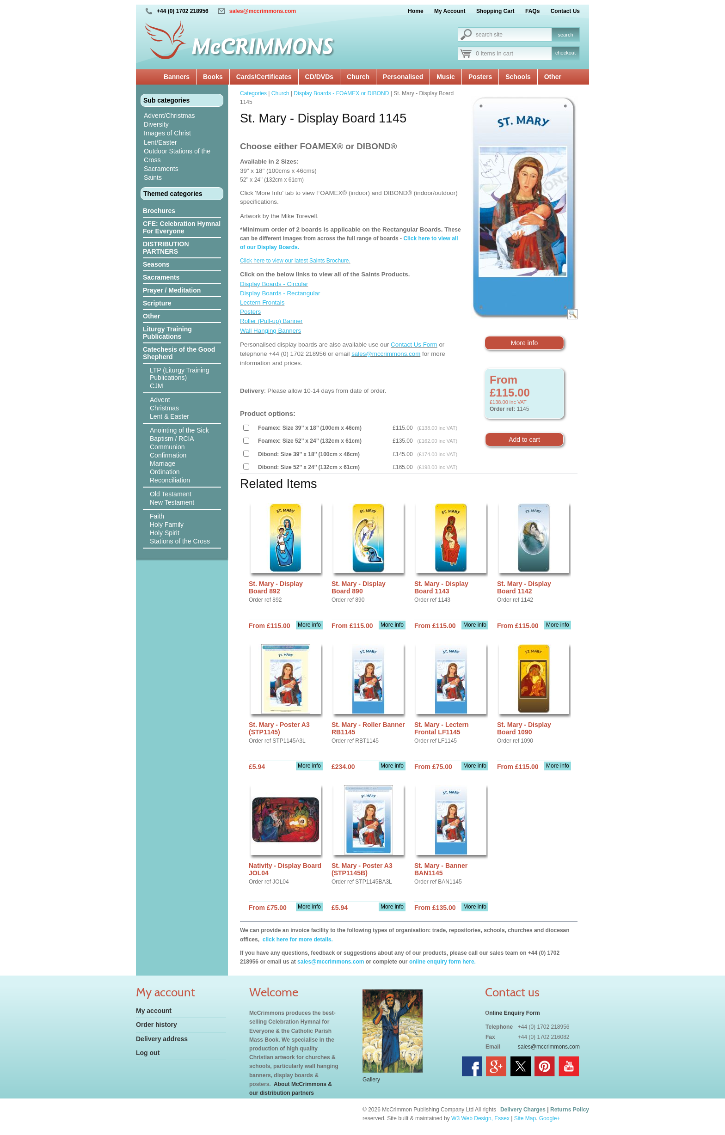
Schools (517, 76)
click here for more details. (296, 939)
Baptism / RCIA (172, 438)
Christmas (164, 408)
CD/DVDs (319, 76)
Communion (167, 447)
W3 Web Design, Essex (480, 1118)
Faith (157, 516)
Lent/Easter (160, 142)
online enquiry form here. (442, 961)
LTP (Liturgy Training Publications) (179, 373)
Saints (153, 177)
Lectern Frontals (262, 302)
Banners (177, 76)
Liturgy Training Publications (167, 332)
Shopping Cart (495, 11)
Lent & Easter (169, 416)
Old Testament (170, 494)
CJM (156, 386)
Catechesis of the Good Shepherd (179, 353)
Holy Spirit (164, 533)
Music (445, 76)
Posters (480, 76)
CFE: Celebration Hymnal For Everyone (182, 227)
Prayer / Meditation (172, 290)
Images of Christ (167, 133)
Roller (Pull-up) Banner (271, 320)
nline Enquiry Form (514, 1013)
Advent (160, 399)
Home (415, 11)
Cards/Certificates (264, 76)
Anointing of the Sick (179, 430)
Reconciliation (170, 480)
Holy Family (167, 524)
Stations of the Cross (180, 541)
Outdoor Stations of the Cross (177, 155)
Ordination (165, 472)
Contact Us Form (414, 344)
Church (358, 76)
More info (524, 343)
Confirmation (168, 455)
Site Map (525, 1118)
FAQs (532, 11)
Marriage (162, 463)
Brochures (159, 210)
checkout (565, 52)
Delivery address (162, 1039)
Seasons (156, 264)
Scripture (157, 303)
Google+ (549, 1118)
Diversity (156, 124)
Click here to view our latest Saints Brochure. (295, 260)
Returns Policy (569, 1109)
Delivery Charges (523, 1109)
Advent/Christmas (169, 115)
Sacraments (161, 168)
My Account (450, 11)
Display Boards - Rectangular (280, 293)
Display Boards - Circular (274, 284)
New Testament (172, 502)
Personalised (403, 76)
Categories (253, 93)
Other (552, 76)
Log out (148, 1052)
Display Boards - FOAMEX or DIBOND (341, 93)
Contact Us (565, 11)
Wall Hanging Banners (270, 330)
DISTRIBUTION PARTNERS (166, 247)
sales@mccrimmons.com (262, 11)
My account (154, 1010)
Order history (156, 1024)
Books (213, 76)
